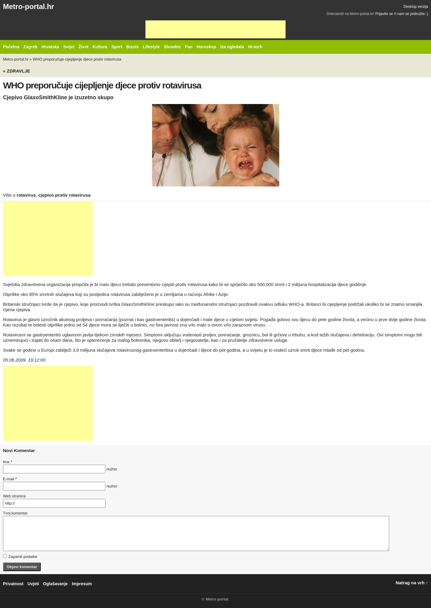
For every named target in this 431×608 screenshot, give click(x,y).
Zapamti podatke (20, 556)
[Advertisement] (215, 29)
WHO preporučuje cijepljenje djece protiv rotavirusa (77, 59)
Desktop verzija (415, 6)
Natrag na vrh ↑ (412, 582)
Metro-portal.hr (28, 6)
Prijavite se (384, 14)
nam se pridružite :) (412, 14)
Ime (7, 462)
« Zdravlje (16, 70)
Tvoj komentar (15, 513)
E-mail (10, 479)
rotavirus (26, 195)
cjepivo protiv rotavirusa (64, 195)
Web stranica (14, 496)
